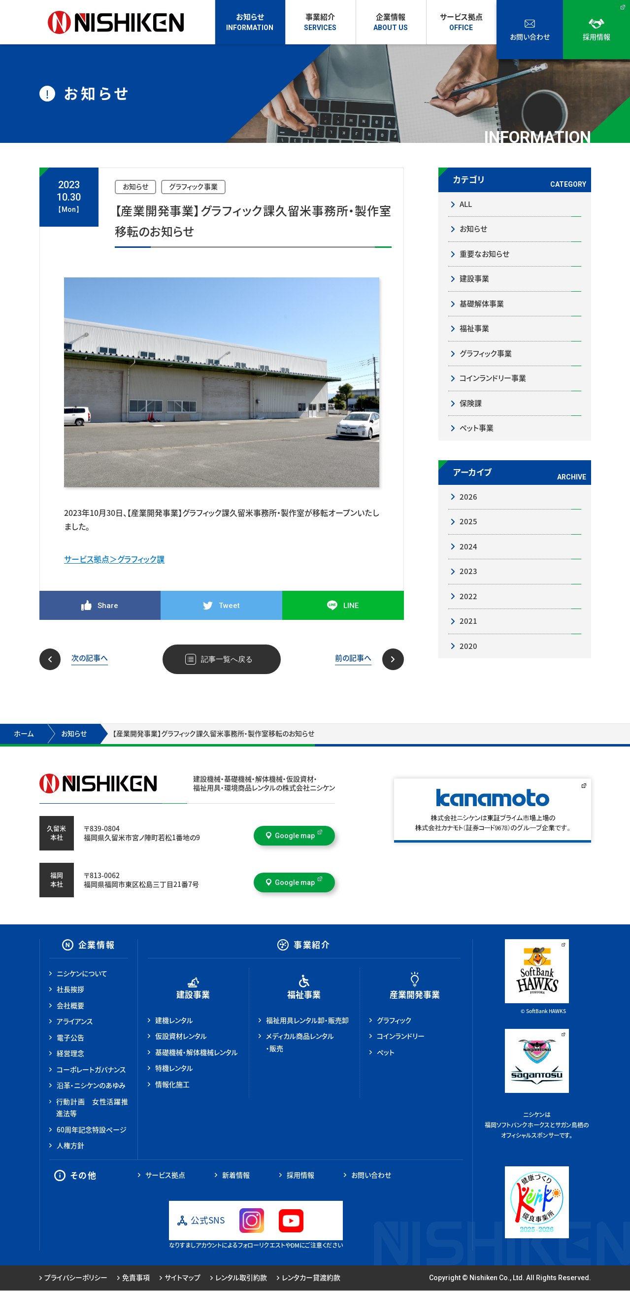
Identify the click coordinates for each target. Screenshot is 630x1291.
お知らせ (473, 229)
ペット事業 (477, 428)
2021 (468, 621)
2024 (468, 546)
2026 (468, 497)
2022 (468, 596)
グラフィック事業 (486, 353)
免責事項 (133, 1278)
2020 (468, 646)
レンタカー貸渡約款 (308, 1278)
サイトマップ (180, 1278)
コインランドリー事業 (493, 378)
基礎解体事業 (482, 303)
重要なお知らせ (484, 254)
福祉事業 (474, 328)
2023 (468, 571)
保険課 (471, 403)
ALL (466, 204)
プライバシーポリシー (73, 1278)
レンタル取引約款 (238, 1278)
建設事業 (474, 278)
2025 (468, 521)
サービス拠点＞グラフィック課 (114, 559)
